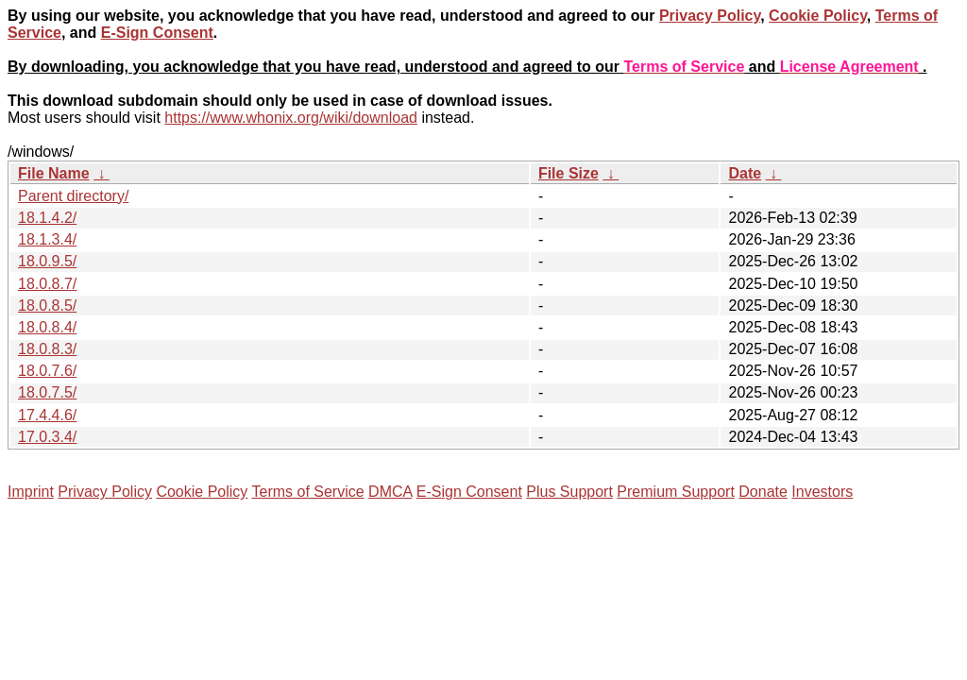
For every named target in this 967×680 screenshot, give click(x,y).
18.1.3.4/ (47, 239)
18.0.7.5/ (47, 392)
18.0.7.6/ (47, 371)
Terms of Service (307, 492)
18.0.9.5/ (47, 261)
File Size (568, 173)
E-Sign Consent (157, 33)
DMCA (390, 492)
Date (744, 173)
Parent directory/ (73, 196)
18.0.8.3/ (47, 349)
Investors (822, 492)
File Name (54, 173)
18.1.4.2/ (47, 218)
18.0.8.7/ (47, 284)
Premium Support (676, 492)
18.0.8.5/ (47, 306)
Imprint (31, 492)
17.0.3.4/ (47, 437)
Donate (763, 492)
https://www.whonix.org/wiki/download (290, 118)
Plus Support (569, 492)
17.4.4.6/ (47, 415)
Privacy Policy (709, 16)
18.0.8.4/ (47, 327)
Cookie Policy (818, 16)
